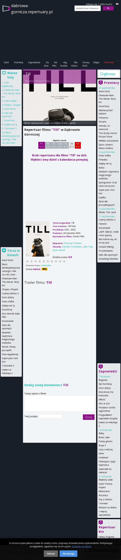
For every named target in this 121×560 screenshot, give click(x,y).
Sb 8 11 (72, 145)
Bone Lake (104, 437)
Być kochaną (105, 383)
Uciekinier (103, 457)
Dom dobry (105, 387)
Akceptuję (68, 553)
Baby (101, 433)
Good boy (104, 106)
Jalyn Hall (87, 246)
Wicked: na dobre (108, 507)
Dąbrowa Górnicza (107, 74)
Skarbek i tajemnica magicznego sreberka (109, 175)
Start (6, 62)
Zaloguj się (91, 4)
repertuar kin (37, 123)
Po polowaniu (106, 250)
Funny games (105, 441)
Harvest (103, 223)
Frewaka (103, 159)
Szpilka (102, 197)
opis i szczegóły (52, 123)
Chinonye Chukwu (42, 81)
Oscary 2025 (86, 64)
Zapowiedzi (34, 62)
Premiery (18, 62)
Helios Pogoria (106, 536)
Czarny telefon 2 (107, 219)
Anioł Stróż (104, 91)
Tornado (103, 503)
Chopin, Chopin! (12, 104)
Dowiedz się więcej (81, 546)
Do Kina (46, 64)
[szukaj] (87, 8)
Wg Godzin (63, 64)
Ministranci (104, 491)
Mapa (96, 62)
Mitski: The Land (107, 212)
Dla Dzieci (74, 64)
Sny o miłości (105, 499)
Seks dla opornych (108, 254)
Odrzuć (51, 553)
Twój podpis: (31, 416)
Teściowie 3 (10, 128)
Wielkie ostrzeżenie (108, 140)
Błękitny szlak (106, 479)
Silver (101, 453)
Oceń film (46, 265)
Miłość (102, 399)
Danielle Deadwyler (72, 246)
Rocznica (103, 495)
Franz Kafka (105, 155)
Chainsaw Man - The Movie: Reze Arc (107, 99)
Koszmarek (104, 227)
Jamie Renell (59, 250)
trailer (65, 123)
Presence (103, 117)
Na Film (54, 64)
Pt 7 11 (66, 145)
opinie (73, 123)
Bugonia (103, 379)
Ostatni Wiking (106, 246)
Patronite (109, 62)
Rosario (103, 121)
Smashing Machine (108, 258)
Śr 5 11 (54, 145)
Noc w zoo (104, 403)
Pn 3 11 (42, 145)
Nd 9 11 (78, 145)
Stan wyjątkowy (10, 354)
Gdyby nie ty (105, 163)
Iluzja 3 (102, 445)
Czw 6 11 (60, 145)
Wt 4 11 (48, 145)
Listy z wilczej (106, 449)
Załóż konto (106, 4)
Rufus (101, 167)
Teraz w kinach (13, 252)
